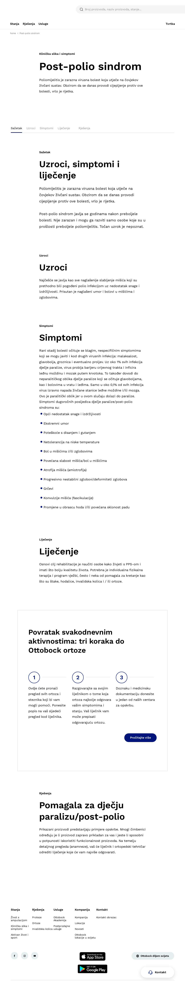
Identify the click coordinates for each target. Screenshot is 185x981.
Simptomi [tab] (46, 128)
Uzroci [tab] (30, 128)
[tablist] (92, 129)
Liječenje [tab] (64, 128)
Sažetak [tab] (16, 128)
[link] (14, 24)
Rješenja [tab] (84, 128)
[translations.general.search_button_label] (169, 9)
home (13, 33)
